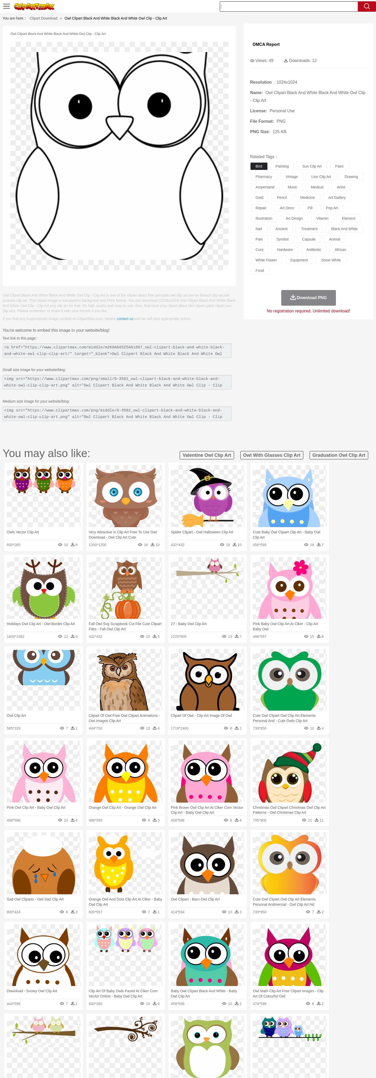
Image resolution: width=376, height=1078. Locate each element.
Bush (249, 1022)
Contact (296, 1067)
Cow (120, 1030)
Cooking (257, 1054)
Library (207, 1046)
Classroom (98, 1046)
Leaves (82, 1022)
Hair (194, 1038)
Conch (108, 1022)
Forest (283, 1022)
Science (221, 1046)
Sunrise (209, 1022)
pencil (282, 197)
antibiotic (313, 250)
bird (259, 166)
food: (39, 1053)
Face (246, 1038)
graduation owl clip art (338, 455)
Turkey (301, 1030)
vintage (292, 177)
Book (83, 1046)
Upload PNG (331, 1067)
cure (260, 250)
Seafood (162, 1054)
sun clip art (312, 166)
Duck (140, 1030)
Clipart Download (44, 18)
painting (282, 166)
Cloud (261, 1022)
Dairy (68, 1054)
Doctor (137, 1038)
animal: (41, 1030)
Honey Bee (202, 1030)
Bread (244, 1054)
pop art (332, 208)
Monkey (240, 1030)
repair (261, 208)
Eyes (157, 1038)
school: (41, 1046)
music (292, 187)
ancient (281, 229)
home (183, 1038)
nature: (40, 1022)
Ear (147, 1038)
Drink (94, 1054)
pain (259, 239)
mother (101, 1038)
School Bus (163, 1046)
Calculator (278, 1046)
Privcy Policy (276, 1067)
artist (341, 187)
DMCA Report (266, 44)
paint (339, 166)
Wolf (313, 1030)
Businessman (119, 1038)
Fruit (122, 1054)
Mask (55, 1038)
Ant (53, 1030)
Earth (120, 1022)
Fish (178, 1030)
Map (177, 1046)
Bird (72, 1030)
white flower (266, 260)
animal (334, 239)
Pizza (220, 1054)
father (222, 1038)
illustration (264, 218)
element (348, 218)
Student (56, 1046)
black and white (344, 229)
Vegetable (178, 1054)
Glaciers (154, 1022)
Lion (229, 1030)
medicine (307, 197)
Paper (235, 1046)
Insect (218, 1030)
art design (294, 218)
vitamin (322, 218)
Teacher (71, 1046)
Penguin (276, 1030)
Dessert (81, 1054)
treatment (309, 229)
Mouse (254, 1030)
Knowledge (191, 1046)
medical (317, 187)
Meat (132, 1054)
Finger (257, 1038)
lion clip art (321, 177)
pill (310, 208)
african (340, 250)
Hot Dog (272, 1054)
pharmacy (264, 177)
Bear (63, 1030)
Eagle (151, 1030)
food (260, 270)
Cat (96, 1030)
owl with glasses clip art (271, 455)
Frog (188, 1030)
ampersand (265, 187)
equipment (299, 260)
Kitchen (194, 1054)
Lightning (182, 1022)
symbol (283, 239)
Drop (272, 1022)
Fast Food (108, 1054)
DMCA (311, 1067)
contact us (125, 319)
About (244, 1067)
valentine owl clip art (207, 455)
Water (238, 1022)
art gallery (337, 197)
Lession (293, 1046)
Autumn (67, 1022)
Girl (202, 1038)
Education (144, 1046)
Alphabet (260, 1046)
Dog (130, 1030)
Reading (116, 1046)
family (88, 1038)
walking (169, 1038)
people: (41, 1038)
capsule (308, 239)
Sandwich (146, 1054)
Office (247, 1046)
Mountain (224, 1022)
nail (259, 229)
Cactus (95, 1022)
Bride (76, 1038)
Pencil (129, 1046)
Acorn (55, 1022)
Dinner (207, 1054)
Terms (258, 1067)
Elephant (165, 1030)
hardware (285, 250)
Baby (65, 1038)
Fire (130, 1022)
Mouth (234, 1038)
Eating (231, 1054)
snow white (331, 260)
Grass (168, 1022)
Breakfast (54, 1054)
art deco (287, 208)
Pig (265, 1030)
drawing (351, 177)
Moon (196, 1022)
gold (260, 197)
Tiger (289, 1030)
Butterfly (85, 1030)
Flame (141, 1022)
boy (211, 1038)
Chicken (108, 1030)
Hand (269, 1038)
